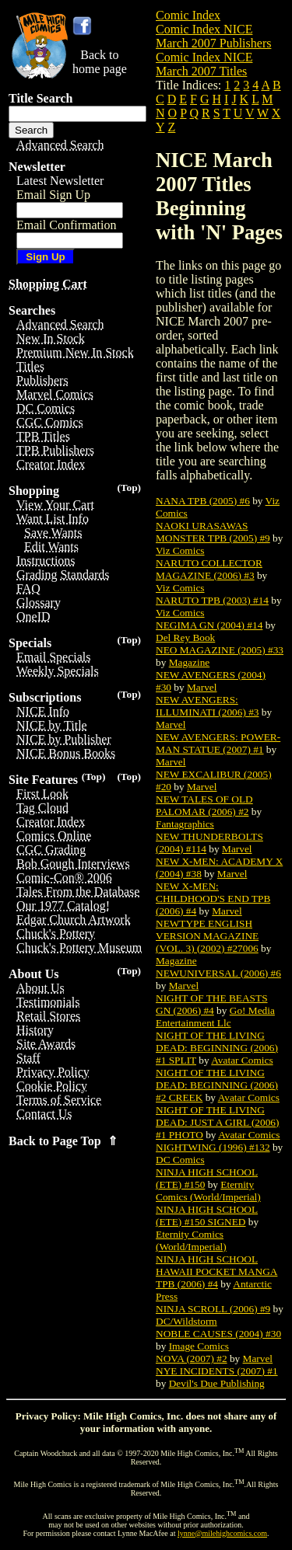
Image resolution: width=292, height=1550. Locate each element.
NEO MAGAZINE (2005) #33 (219, 650)
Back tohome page (99, 61)
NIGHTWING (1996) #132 (213, 1147)
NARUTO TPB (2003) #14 (212, 600)
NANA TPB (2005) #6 (203, 501)
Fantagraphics (185, 824)
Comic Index (188, 15)
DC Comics (180, 1159)
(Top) (129, 487)
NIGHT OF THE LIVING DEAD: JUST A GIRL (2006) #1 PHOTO (217, 1122)
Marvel (202, 687)
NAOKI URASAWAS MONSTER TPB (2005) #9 (213, 532)
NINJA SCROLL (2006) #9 (213, 1309)
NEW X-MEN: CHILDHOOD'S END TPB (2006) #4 (213, 898)
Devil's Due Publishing (217, 1383)
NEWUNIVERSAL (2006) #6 (218, 973)
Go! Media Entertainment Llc (215, 1017)
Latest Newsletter (60, 180)
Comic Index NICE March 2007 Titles (204, 64)
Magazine (189, 662)
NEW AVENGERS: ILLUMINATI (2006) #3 (207, 706)
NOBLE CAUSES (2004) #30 (218, 1333)
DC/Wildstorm (186, 1321)
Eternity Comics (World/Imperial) (208, 1191)
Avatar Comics (242, 1060)
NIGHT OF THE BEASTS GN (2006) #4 (212, 1004)
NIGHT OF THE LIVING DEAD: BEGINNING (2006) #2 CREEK (217, 1085)
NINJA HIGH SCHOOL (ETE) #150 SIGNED (207, 1215)
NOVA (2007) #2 (191, 1358)
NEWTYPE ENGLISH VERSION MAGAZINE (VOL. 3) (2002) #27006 (207, 936)
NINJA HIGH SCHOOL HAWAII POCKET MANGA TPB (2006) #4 (216, 1271)
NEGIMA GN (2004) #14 (209, 625)
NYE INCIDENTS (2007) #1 (217, 1371)
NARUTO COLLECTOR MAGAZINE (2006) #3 (209, 569)
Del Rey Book (185, 637)
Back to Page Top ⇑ (63, 1141)
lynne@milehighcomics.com (222, 1533)
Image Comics (199, 1346)
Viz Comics (180, 550)
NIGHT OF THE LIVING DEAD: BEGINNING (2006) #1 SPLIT (217, 1047)
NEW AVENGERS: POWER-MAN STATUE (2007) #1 (218, 743)
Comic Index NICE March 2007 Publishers (213, 36)
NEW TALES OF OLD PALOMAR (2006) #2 (204, 805)
